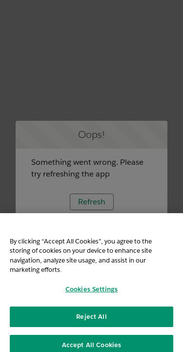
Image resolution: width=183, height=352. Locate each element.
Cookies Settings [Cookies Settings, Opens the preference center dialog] (91, 292)
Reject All (91, 320)
